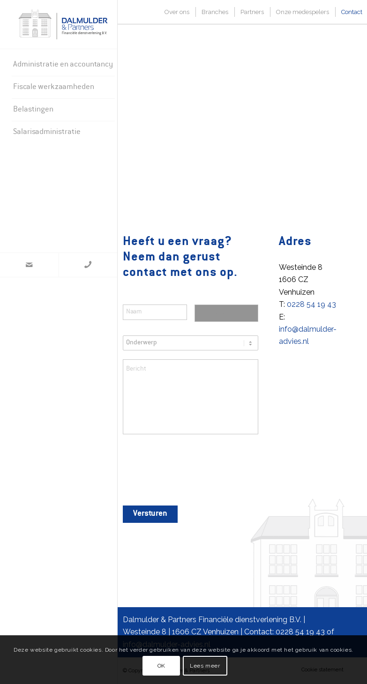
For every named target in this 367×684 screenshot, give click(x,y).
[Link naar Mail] (29, 265)
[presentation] (194, 471)
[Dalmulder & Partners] (63, 24)
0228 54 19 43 (311, 304)
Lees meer (205, 665)
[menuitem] (63, 65)
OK (161, 665)
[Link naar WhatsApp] (88, 265)
